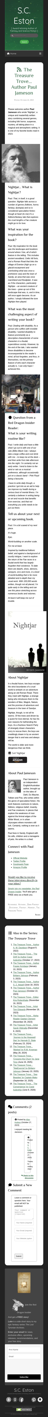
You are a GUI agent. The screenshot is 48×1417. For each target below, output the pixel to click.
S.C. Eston (24, 15)
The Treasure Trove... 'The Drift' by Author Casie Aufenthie (25, 957)
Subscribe (24, 1379)
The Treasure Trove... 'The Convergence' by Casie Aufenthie (25, 1087)
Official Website (20, 858)
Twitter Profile (19, 861)
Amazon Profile (20, 867)
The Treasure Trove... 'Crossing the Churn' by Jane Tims (26, 1059)
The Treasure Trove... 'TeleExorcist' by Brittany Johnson (24, 1068)
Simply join (13, 888)
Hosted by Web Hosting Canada (24, 1409)
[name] (24, 1351)
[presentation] (30, 1249)
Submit (18, 1258)
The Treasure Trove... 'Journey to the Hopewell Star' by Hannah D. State (24, 1037)
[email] (24, 1358)
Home (11, 53)
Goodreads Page (21, 864)
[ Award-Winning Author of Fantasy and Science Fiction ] (24, 29)
